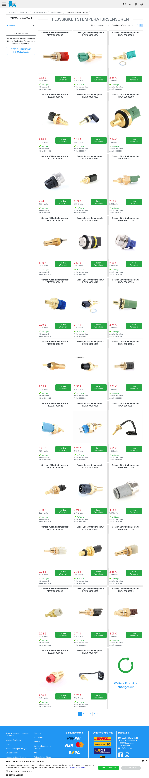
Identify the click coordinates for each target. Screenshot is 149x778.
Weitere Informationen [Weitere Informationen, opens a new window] (78, 768)
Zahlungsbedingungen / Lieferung (43, 747)
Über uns (37, 733)
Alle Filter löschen (21, 34)
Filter (93, 25)
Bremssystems (12, 753)
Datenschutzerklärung (42, 757)
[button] (7, 771)
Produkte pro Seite (119, 25)
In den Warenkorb (63, 79)
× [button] (146, 761)
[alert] (74, 768)
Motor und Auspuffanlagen (16, 749)
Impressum (38, 738)
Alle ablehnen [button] (131, 768)
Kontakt (37, 742)
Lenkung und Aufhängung (16, 757)
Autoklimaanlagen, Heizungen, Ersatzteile (17, 734)
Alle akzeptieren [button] (108, 768)
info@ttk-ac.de (126, 748)
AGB (36, 753)
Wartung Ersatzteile (13, 740)
